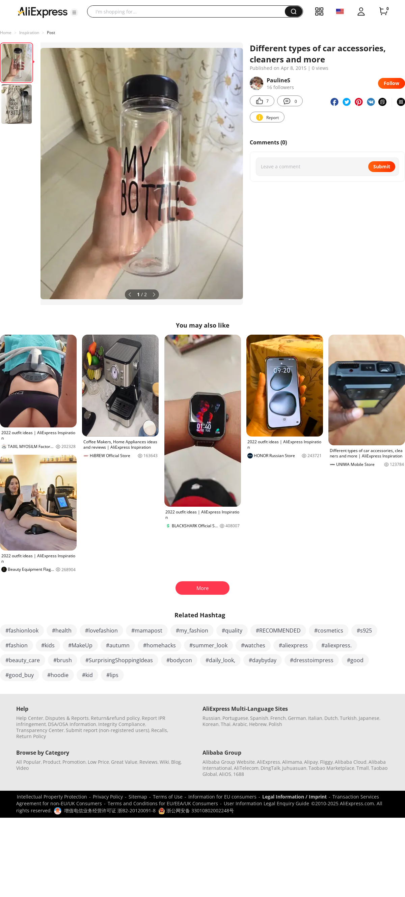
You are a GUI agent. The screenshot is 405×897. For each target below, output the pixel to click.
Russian (211, 718)
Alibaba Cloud (351, 762)
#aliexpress (293, 645)
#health (62, 630)
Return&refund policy (115, 718)
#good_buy (19, 675)
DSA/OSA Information (72, 724)
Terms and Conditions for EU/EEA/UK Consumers (163, 803)
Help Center (29, 718)
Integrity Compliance (121, 724)
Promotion (74, 762)
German (297, 718)
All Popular (28, 762)
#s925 (364, 630)
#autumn (118, 645)
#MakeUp (80, 645)
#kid (87, 675)
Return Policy (31, 736)
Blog (176, 762)
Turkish (348, 718)
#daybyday (262, 660)
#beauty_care (22, 660)
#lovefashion (101, 630)
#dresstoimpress (311, 660)
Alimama (292, 762)
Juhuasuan (294, 768)
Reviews (148, 762)
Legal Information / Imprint (294, 796)
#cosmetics (328, 630)
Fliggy (326, 762)
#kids (48, 645)
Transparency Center (40, 730)
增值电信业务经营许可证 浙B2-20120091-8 (110, 810)
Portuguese (235, 718)
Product (51, 762)
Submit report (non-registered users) (107, 730)
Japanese (369, 718)
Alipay (311, 762)
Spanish (259, 718)
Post (51, 32)
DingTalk (270, 768)
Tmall (362, 768)
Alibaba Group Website (228, 762)
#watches (253, 645)
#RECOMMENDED (278, 630)
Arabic (240, 724)
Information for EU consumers (222, 796)
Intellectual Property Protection (52, 796)
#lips (112, 675)
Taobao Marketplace (331, 768)
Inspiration (29, 32)
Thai (226, 724)
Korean (210, 724)
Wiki (164, 762)
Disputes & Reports (67, 718)
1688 (238, 774)
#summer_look (208, 645)
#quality (232, 630)
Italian (315, 718)
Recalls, (159, 730)
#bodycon (179, 660)
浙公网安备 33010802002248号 (196, 810)
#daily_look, (220, 660)
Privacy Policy (108, 796)
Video (22, 768)
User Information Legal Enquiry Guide (266, 803)
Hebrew (258, 724)
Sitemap (138, 796)
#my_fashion (192, 630)
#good (355, 660)
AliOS (225, 774)
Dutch (331, 718)
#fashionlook (21, 630)
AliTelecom (246, 768)
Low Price (98, 762)
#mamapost (146, 630)
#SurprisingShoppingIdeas (119, 660)
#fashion (16, 645)
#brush (62, 660)
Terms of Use (168, 796)
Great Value (124, 762)
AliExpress (268, 762)
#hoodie (58, 675)
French (278, 718)
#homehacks (159, 645)
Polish (275, 724)
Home (5, 32)
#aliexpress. (336, 645)
